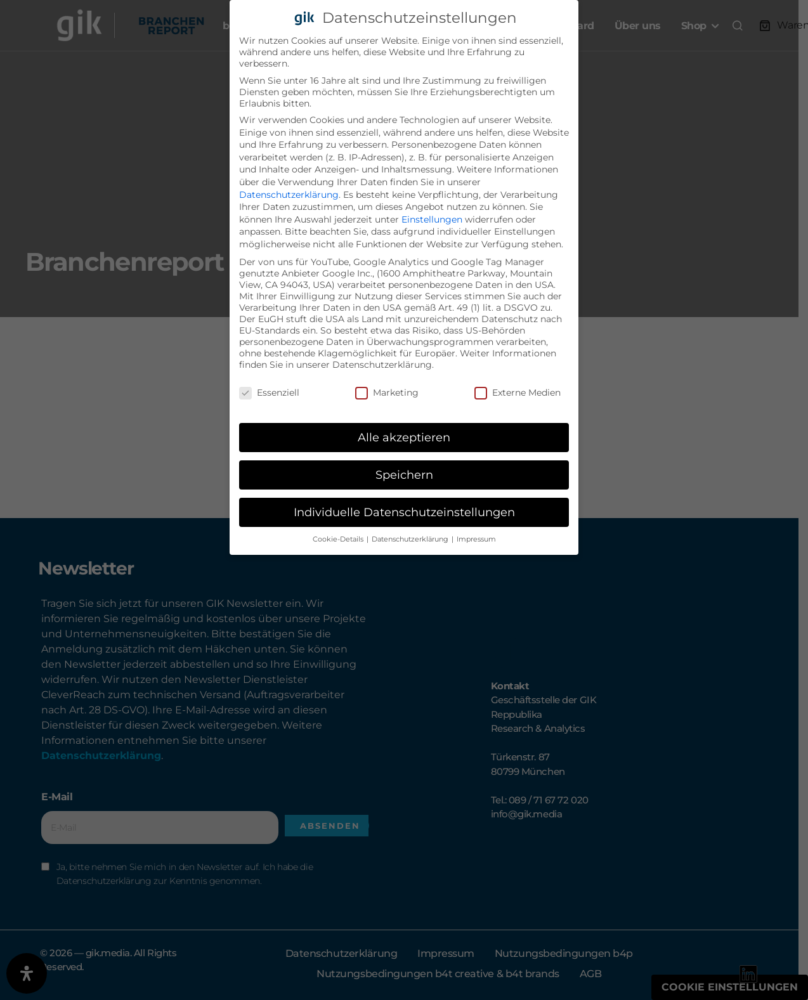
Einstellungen (431, 219)
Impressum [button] (476, 539)
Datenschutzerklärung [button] (411, 539)
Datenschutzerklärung (289, 194)
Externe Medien (517, 392)
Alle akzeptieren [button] (404, 437)
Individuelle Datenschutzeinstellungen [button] (404, 512)
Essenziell (269, 392)
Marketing (387, 392)
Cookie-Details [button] (339, 539)
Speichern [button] (404, 474)
